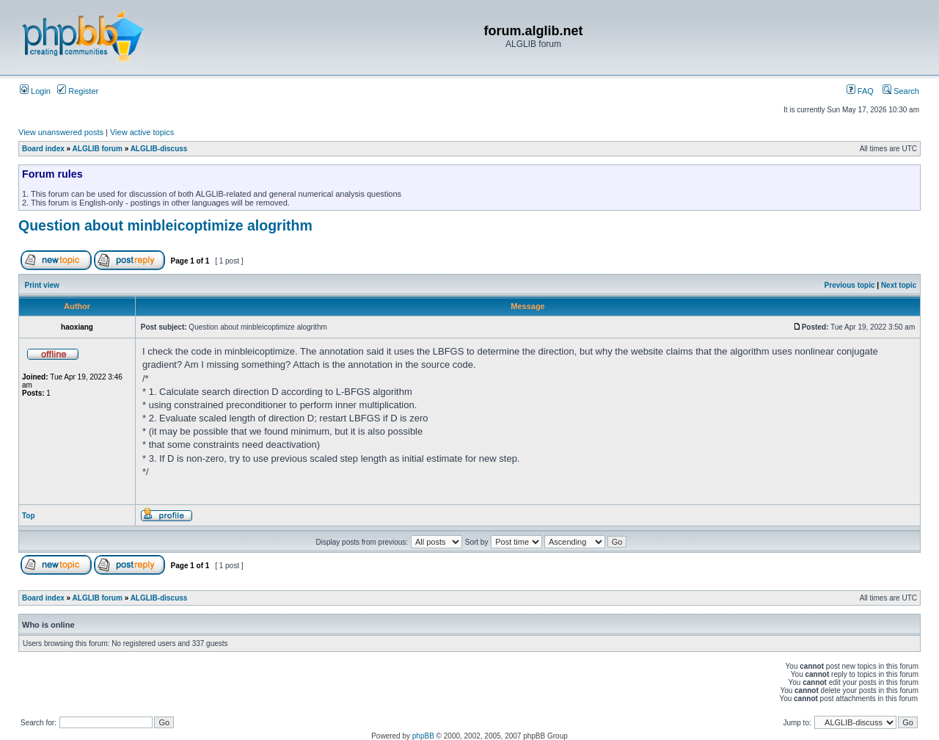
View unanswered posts (60, 132)
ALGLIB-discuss (159, 149)
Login (35, 91)
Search (901, 91)
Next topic (898, 285)
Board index (43, 149)
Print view (42, 285)
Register (77, 91)
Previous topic (850, 285)
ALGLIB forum (98, 149)
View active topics (142, 132)
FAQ (860, 91)
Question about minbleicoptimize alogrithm (165, 225)
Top (28, 516)
